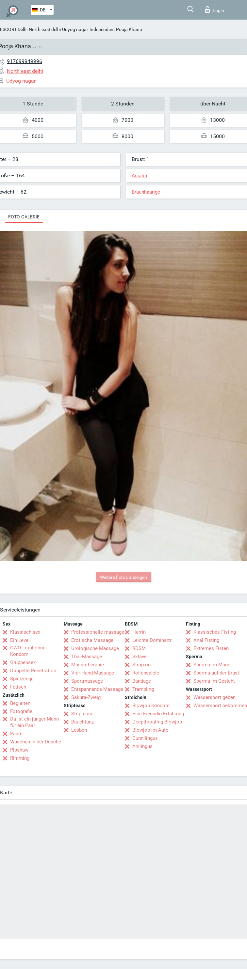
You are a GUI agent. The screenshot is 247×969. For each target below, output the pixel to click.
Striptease (82, 714)
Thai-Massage (86, 656)
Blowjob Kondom (151, 705)
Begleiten (20, 703)
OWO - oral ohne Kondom (27, 651)
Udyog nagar (75, 29)
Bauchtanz (82, 722)
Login (214, 9)
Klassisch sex (25, 632)
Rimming (19, 758)
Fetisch (18, 687)
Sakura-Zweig (86, 697)
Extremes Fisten (211, 648)
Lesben (79, 730)
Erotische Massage (92, 640)
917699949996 (24, 61)
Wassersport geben (214, 697)
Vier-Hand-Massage (92, 673)
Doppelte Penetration (33, 671)
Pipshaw (19, 750)
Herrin (139, 632)
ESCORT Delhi (13, 29)
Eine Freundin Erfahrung (158, 714)
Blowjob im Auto (150, 730)
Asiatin (139, 176)
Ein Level (20, 640)
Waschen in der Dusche (35, 742)
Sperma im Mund (211, 665)
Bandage (141, 681)
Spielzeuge (22, 679)
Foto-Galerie (24, 216)
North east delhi (45, 29)
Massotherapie (87, 665)
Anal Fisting (206, 640)
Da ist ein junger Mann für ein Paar (34, 722)
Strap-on (141, 665)
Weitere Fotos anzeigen (123, 577)
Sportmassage (87, 681)
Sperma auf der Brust (216, 673)
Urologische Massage (95, 648)
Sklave (139, 656)
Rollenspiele (145, 673)
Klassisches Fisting (214, 632)
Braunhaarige (146, 192)
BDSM (139, 648)
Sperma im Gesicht (214, 681)
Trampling (143, 689)
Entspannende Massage (97, 689)
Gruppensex (23, 662)
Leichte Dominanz (152, 640)
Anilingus (142, 746)
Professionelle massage (97, 632)
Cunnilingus (145, 738)
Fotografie (21, 711)
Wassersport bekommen (220, 705)
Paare (16, 734)
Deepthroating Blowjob (157, 722)
